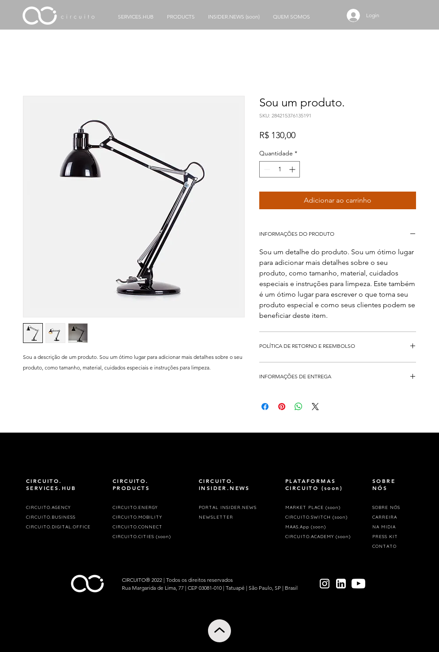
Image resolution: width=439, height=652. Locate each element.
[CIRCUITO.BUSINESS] (61, 517)
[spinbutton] (280, 169)
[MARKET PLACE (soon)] (320, 508)
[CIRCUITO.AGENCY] (61, 508)
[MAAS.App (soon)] (320, 527)
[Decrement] (266, 169)
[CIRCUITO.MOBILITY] (147, 517)
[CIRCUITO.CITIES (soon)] (147, 537)
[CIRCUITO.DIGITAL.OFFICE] (61, 527)
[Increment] (293, 169)
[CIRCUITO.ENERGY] (147, 508)
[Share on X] (315, 406)
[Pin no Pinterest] (281, 406)
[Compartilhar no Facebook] (265, 406)
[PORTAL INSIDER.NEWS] (234, 508)
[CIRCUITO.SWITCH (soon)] (320, 517)
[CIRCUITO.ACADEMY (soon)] (320, 537)
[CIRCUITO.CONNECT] (147, 527)
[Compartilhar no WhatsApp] (298, 406)
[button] (234, 517)
